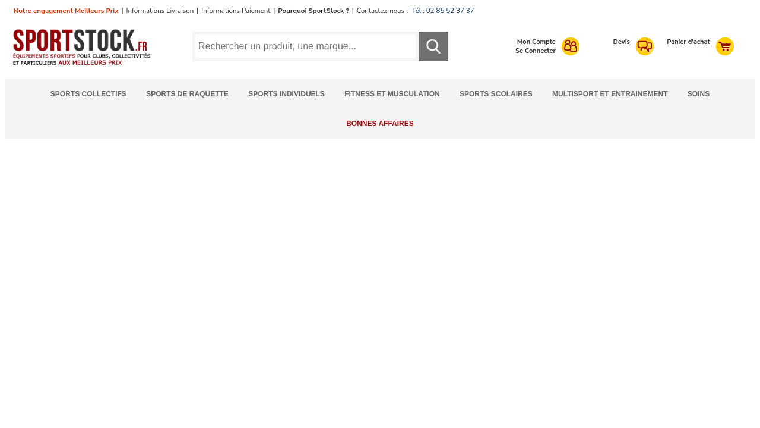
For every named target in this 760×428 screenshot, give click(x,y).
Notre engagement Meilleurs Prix (66, 10)
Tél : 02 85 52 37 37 (443, 10)
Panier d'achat (688, 41)
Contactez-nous (380, 10)
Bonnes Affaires (380, 123)
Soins (699, 94)
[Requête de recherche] (305, 46)
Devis (621, 41)
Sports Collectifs (88, 94)
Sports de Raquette (187, 94)
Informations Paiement (235, 10)
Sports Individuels (286, 94)
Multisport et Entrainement (609, 94)
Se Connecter (535, 50)
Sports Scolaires (496, 94)
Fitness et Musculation (391, 94)
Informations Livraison (160, 10)
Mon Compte (536, 41)
